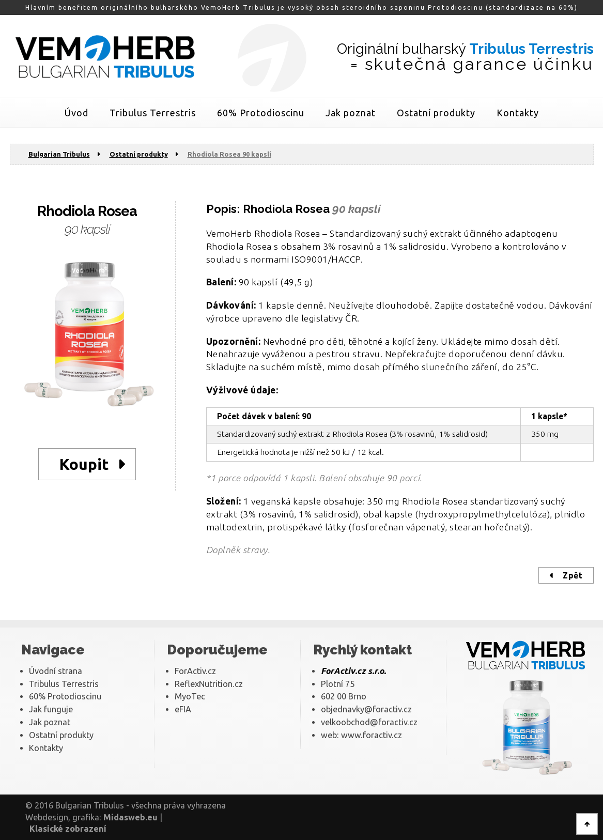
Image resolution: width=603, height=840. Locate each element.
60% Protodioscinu (260, 113)
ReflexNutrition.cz (209, 684)
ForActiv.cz (195, 671)
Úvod (76, 113)
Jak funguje (51, 709)
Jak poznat (351, 113)
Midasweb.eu (130, 817)
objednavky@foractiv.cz (366, 709)
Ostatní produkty (436, 113)
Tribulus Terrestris (153, 113)
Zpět (572, 575)
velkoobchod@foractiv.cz (369, 722)
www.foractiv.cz (371, 735)
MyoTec (190, 696)
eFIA (183, 709)
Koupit (84, 464)
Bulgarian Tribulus (59, 154)
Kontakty (518, 113)
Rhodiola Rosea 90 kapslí (229, 154)
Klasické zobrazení (67, 828)
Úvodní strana (55, 671)
